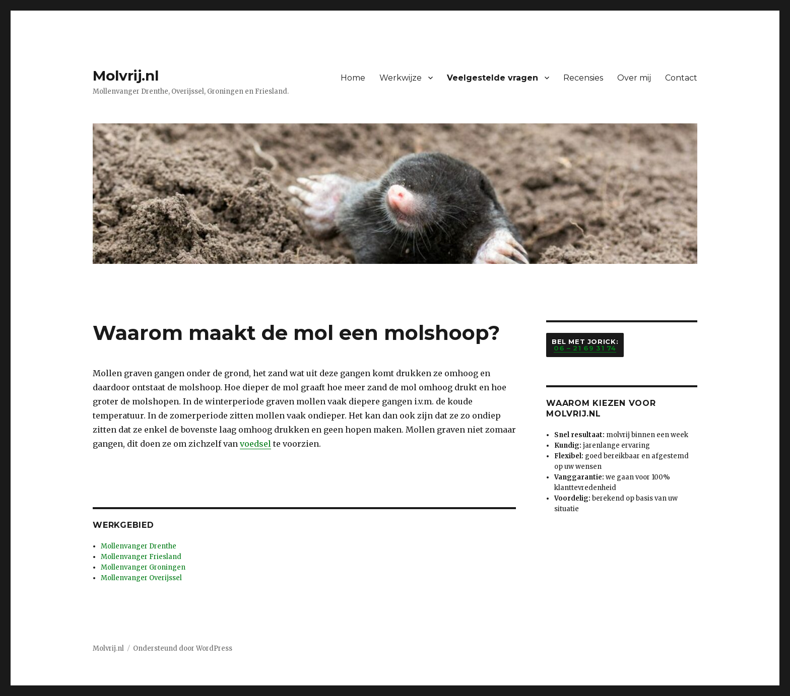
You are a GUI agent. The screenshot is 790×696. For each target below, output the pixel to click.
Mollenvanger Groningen (143, 567)
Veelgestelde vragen (492, 78)
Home (353, 78)
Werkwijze (400, 78)
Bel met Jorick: (585, 344)
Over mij (634, 78)
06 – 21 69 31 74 (585, 348)
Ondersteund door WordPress (182, 648)
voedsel (255, 444)
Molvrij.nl (126, 75)
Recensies (583, 78)
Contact (681, 78)
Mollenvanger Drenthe (138, 546)
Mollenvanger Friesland (141, 556)
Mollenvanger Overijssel (141, 578)
